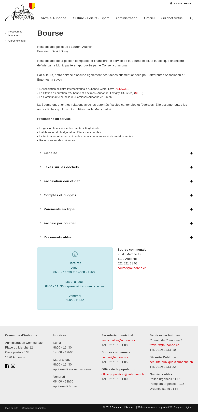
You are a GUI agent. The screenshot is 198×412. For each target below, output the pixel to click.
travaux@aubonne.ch (164, 345)
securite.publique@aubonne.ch (171, 362)
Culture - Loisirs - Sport (91, 18)
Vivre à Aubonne (53, 18)
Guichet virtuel (172, 18)
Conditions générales (34, 408)
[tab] (115, 153)
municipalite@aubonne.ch (119, 340)
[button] (115, 153)
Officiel (149, 18)
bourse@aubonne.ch (132, 268)
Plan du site (11, 408)
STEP (138, 93)
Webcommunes (147, 407)
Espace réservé (180, 3)
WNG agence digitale (181, 407)
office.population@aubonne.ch (122, 374)
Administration (126, 18)
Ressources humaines (15, 33)
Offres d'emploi (17, 40)
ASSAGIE (121, 89)
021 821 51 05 (128, 263)
